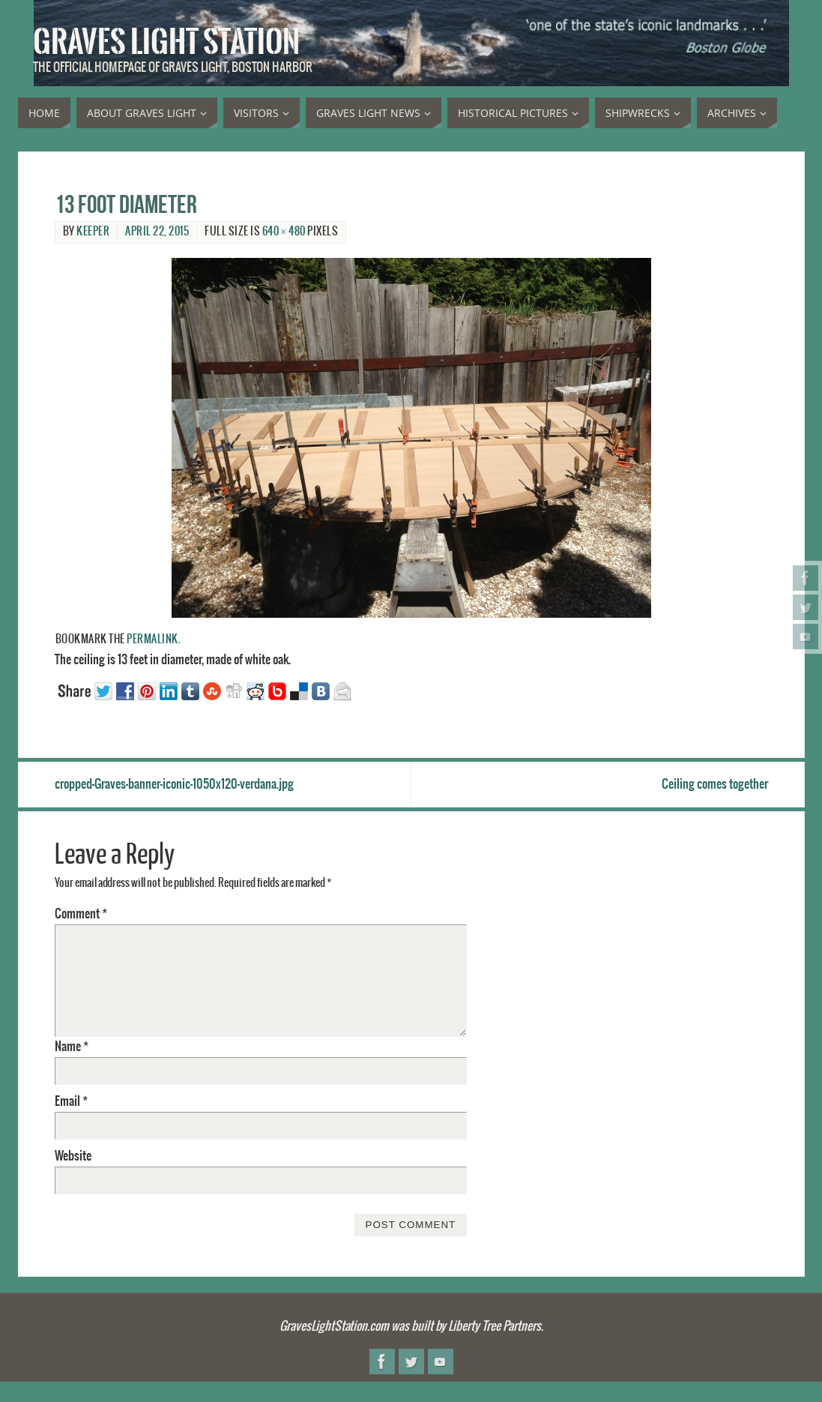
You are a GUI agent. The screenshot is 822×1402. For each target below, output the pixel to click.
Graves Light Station (166, 42)
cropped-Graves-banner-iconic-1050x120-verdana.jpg (174, 784)
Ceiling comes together (715, 784)
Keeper (92, 232)
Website (73, 1156)
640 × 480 (284, 232)
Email (71, 1101)
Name (71, 1046)
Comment (81, 914)
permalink (152, 640)
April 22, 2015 (157, 232)
